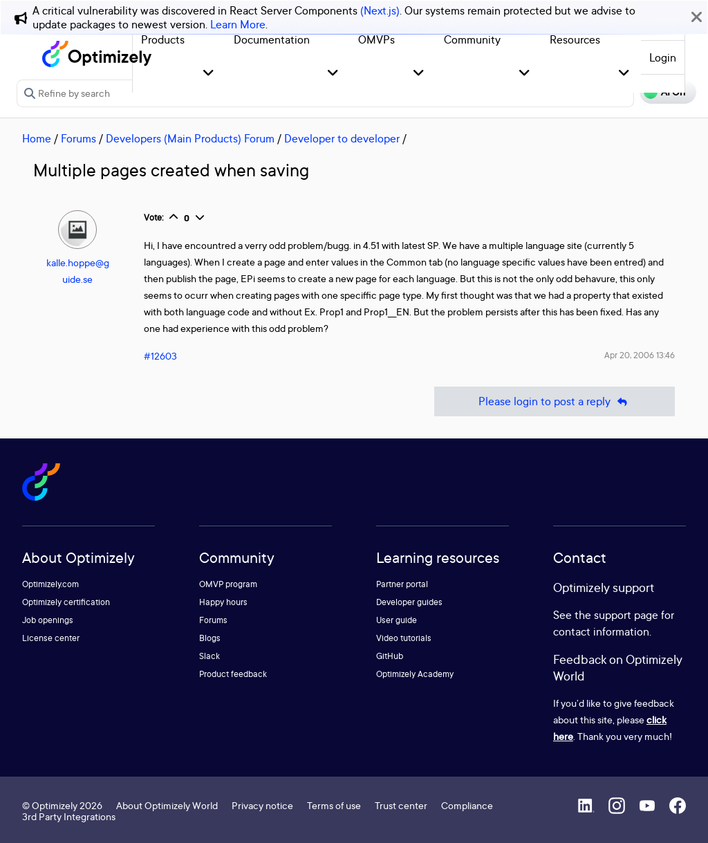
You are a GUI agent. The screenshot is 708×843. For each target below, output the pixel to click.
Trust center (401, 805)
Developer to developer (342, 138)
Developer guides (409, 602)
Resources (575, 39)
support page (626, 614)
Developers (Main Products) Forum (190, 138)
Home (36, 138)
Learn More (238, 24)
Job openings (47, 620)
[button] (208, 73)
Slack (209, 656)
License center (51, 638)
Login (662, 57)
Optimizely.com (50, 584)
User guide (396, 620)
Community (472, 39)
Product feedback (233, 674)
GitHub (389, 656)
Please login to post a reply (554, 401)
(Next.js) (380, 10)
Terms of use (334, 805)
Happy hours (223, 602)
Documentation (272, 39)
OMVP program (228, 584)
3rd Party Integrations (68, 816)
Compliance (467, 805)
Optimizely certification (66, 602)
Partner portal (402, 584)
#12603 (160, 355)
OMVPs (376, 39)
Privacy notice (262, 805)
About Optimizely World (167, 805)
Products (163, 39)
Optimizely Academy (415, 674)
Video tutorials (403, 638)
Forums (78, 138)
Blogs (210, 638)
